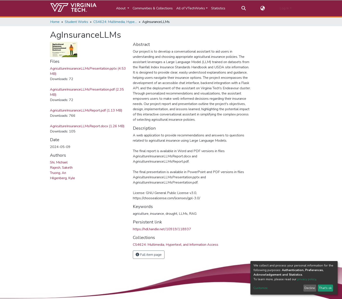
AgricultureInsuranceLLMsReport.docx (87, 126)
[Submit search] (243, 8)
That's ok (325, 288)
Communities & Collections (153, 8)
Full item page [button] (149, 254)
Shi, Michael (59, 162)
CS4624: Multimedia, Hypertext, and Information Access (115, 21)
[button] (262, 8)
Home (55, 21)
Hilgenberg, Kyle (62, 178)
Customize (260, 288)
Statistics (218, 8)
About (121, 8)
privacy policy (306, 279)
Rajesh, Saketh (61, 167)
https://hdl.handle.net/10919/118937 (162, 229)
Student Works (76, 21)
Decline (309, 288)
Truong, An (58, 172)
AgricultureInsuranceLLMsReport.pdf (86, 110)
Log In (284, 8)
